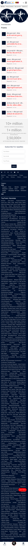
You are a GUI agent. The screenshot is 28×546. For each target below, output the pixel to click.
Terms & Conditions (12, 175)
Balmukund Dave (17, 488)
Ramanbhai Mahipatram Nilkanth (13, 479)
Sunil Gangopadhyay (18, 425)
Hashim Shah (8, 402)
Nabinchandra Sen (10, 439)
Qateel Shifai (21, 274)
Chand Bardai (11, 369)
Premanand (7, 495)
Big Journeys (18, 6)
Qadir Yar (19, 403)
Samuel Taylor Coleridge (12, 233)
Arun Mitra (16, 434)
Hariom (7, 534)
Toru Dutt (12, 414)
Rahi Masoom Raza (16, 515)
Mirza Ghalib (8, 533)
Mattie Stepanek (15, 304)
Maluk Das (13, 366)
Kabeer (21, 520)
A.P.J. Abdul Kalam (12, 482)
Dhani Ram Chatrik (9, 407)
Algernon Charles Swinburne (14, 506)
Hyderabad (23, 187)
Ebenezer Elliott (18, 516)
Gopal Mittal (6, 209)
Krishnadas (7, 357)
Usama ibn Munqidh (15, 290)
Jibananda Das (12, 450)
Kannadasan (7, 249)
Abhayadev (7, 301)
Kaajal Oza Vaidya (12, 470)
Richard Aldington (14, 279)
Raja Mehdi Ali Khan (15, 216)
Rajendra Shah (16, 497)
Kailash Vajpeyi (13, 321)
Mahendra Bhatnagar (12, 299)
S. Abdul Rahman (15, 245)
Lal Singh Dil (8, 391)
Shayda (19, 461)
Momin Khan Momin (13, 288)
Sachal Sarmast (17, 402)
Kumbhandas (18, 360)
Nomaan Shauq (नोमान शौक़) (15, 536)
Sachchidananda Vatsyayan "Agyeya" (13, 524)
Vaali (11, 249)
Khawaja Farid (19, 405)
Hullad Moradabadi (9, 335)
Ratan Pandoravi (16, 200)
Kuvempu (13, 227)
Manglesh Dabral (17, 364)
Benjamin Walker (12, 213)
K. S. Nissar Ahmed (16, 231)
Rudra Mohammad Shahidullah (14, 306)
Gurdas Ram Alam (16, 391)
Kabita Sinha (7, 419)
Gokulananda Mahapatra (16, 276)
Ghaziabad (11, 190)
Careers (19, 177)
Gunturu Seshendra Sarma (15, 333)
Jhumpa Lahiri (8, 274)
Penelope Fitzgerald (10, 403)
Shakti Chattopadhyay (16, 441)
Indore (22, 188)
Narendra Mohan (11, 211)
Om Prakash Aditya (8, 322)
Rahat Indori (15, 274)
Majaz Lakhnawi (9, 353)
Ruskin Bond (9, 355)
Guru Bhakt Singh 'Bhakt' (11, 202)
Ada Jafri (7, 328)
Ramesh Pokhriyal (17, 229)
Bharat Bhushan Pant (14, 511)
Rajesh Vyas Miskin (10, 461)
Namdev (6, 294)
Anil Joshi (12, 490)
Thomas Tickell (17, 410)
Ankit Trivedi (11, 464)
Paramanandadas (10, 360)
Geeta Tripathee (14, 297)
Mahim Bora (17, 283)
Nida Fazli (8, 389)
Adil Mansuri (12, 468)
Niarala (12, 385)
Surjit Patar (8, 396)
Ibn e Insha (8, 351)
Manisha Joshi (19, 468)
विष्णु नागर (18, 355)
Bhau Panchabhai (12, 260)
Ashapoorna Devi (17, 428)
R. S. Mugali (10, 256)
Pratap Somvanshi (14, 522)
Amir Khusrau (19, 227)
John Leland (10, 416)
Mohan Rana (8, 317)
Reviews (13, 177)
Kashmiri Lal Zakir (17, 281)
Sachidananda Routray (17, 367)
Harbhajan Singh (9, 394)
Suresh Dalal (18, 490)
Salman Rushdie (8, 308)
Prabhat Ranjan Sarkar (12, 427)
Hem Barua (8, 412)
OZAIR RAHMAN (11, 452)
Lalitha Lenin (9, 252)
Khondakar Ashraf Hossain (12, 310)
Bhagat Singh (9, 516)
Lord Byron (7, 414)
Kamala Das (18, 331)
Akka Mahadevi (18, 224)
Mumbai (17, 187)
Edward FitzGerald (10, 312)
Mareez (7, 468)
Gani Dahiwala (18, 464)
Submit (14, 166)
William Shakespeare (12, 520)
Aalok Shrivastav (9, 349)
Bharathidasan (11, 251)
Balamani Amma (14, 242)
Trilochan (6, 240)
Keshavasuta (7, 258)
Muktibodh (7, 385)
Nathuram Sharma (12, 344)
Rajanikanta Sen (7, 229)
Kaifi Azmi (12, 534)
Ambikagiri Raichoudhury (10, 220)
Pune (9, 187)
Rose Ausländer (9, 373)
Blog (7, 177)
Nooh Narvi (16, 342)
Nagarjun (7, 297)
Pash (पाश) (18, 534)
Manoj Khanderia (17, 481)
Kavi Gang (18, 366)
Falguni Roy (16, 432)
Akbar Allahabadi (17, 324)
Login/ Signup (22, 489)
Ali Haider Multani (12, 387)
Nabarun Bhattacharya (15, 209)
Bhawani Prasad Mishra (15, 529)
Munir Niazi (18, 394)
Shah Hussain (18, 407)
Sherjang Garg (13, 240)
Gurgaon (4, 187)
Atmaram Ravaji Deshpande (15, 263)
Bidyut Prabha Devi (9, 270)
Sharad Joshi (18, 349)
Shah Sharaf (9, 400)
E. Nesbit (9, 384)
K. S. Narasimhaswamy (17, 225)
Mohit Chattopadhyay (13, 455)
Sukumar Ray (7, 441)
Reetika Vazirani (17, 254)
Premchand (19, 416)
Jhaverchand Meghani (14, 509)
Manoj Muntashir (9, 531)
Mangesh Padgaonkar (14, 238)
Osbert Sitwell (16, 384)
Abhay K (6, 430)
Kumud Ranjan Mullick (13, 436)
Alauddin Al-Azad (13, 294)
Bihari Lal (11, 378)
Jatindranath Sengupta (15, 430)
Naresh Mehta (17, 378)
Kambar (6, 234)
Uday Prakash (11, 371)
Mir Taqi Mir (12, 328)
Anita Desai (14, 301)
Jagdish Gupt (18, 348)
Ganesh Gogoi (19, 220)
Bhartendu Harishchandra (14, 380)
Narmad (7, 488)
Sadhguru (6, 536)
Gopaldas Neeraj (9, 499)
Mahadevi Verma (17, 513)
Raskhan (6, 378)
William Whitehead (14, 448)
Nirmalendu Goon (8, 425)
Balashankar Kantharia (10, 507)
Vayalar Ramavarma (14, 234)
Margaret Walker (8, 281)
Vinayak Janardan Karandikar (12, 269)
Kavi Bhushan (18, 375)
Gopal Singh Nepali (11, 319)
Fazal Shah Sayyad (10, 398)
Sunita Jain (11, 265)
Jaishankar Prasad (11, 445)
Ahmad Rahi (18, 400)
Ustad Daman (18, 393)
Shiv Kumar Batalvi (17, 396)
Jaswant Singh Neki (16, 389)
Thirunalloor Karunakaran (12, 287)
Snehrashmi (8, 477)
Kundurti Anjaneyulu (13, 236)
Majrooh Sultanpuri (10, 346)
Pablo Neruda (19, 414)
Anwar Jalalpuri (9, 283)
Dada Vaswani (19, 270)
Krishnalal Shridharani (10, 493)
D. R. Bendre (7, 227)
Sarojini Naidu (9, 296)
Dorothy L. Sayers (12, 313)
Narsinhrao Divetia (12, 504)
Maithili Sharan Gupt (13, 446)
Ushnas (10, 488)
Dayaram (7, 497)
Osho (23, 391)
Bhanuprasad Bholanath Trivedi (12, 472)
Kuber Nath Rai (18, 326)
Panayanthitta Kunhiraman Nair (12, 340)
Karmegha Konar (14, 243)
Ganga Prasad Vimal (9, 330)
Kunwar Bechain (11, 518)
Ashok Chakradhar (9, 375)
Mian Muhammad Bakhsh (15, 409)
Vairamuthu (10, 267)
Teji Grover (18, 319)
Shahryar (17, 328)
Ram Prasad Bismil (16, 317)
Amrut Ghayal (12, 466)
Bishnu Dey (17, 443)
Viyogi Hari (17, 369)
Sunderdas (9, 364)
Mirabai (6, 369)
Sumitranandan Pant (17, 351)
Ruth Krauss (13, 278)
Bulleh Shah (8, 410)
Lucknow (10, 188)
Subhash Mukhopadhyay (14, 421)
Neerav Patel (8, 457)
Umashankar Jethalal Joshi (12, 502)
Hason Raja (11, 437)
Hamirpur (17, 190)
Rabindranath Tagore (13, 454)
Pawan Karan (15, 308)
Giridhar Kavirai (7, 367)
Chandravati (7, 434)
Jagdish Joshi (17, 459)
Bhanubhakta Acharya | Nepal (15, 527)
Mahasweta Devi (16, 218)
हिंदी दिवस (3, 6)
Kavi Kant (18, 507)
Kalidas (20, 279)
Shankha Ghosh (15, 419)
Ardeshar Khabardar (13, 500)
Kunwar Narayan (16, 382)
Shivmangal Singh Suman (10, 204)
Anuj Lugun (17, 285)
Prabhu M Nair (8, 382)
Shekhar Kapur (12, 303)
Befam (7, 475)
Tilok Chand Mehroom (11, 206)
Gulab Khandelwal (18, 322)
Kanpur (4, 192)
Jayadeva (6, 224)
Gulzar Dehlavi (13, 315)
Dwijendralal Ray (18, 423)
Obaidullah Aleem (14, 357)
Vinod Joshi (20, 466)
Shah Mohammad (9, 405)
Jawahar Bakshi (8, 459)
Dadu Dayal (8, 366)
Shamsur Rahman (12, 418)
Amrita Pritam (15, 412)
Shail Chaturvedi (13, 339)
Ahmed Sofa (8, 218)
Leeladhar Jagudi (10, 331)
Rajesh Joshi (18, 249)
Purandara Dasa (8, 225)
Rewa (16, 188)
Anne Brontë (18, 335)
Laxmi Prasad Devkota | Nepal (14, 525)
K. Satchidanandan (17, 337)
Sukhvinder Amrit (8, 393)
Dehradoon (23, 190)
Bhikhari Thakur (8, 348)
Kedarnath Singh (9, 513)
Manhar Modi (15, 457)
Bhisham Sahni (6, 200)
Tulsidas (11, 224)
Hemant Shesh (19, 330)
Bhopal (4, 190)
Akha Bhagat (13, 495)
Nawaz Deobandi (8, 254)
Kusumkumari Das (7, 428)
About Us (3, 175)
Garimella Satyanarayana (11, 261)
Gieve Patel (8, 207)
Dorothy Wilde (15, 272)
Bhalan (5, 464)
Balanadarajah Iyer (9, 326)
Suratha (15, 267)
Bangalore (5, 188)
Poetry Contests (10, 6)
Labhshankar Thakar (14, 463)
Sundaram (6, 491)
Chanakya (9, 362)
